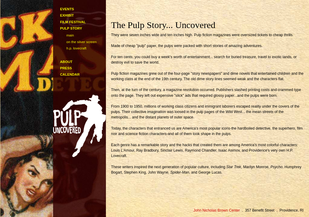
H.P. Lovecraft (76, 48)
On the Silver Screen (81, 42)
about (66, 62)
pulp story (71, 28)
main (70, 35)
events (67, 9)
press (66, 68)
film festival (73, 22)
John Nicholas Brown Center (216, 210)
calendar (70, 74)
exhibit (67, 15)
